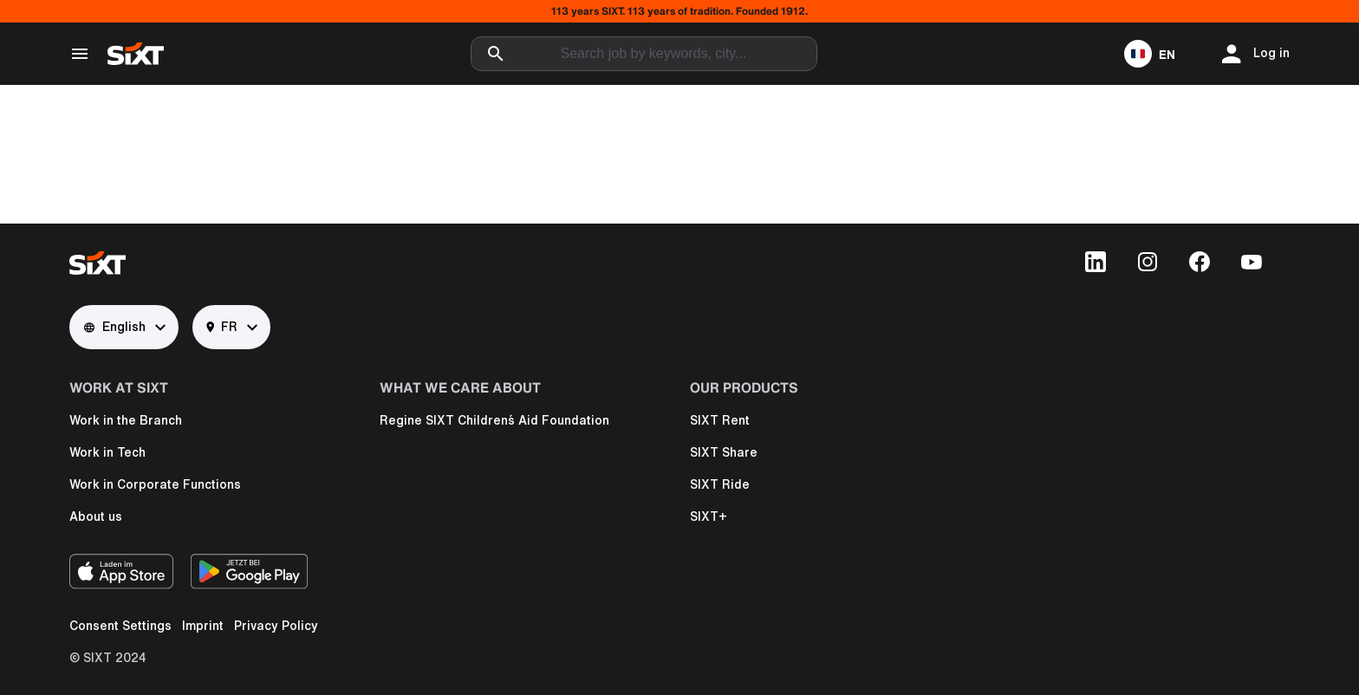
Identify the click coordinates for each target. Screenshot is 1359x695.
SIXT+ (708, 516)
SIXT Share (724, 452)
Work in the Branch (125, 420)
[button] (1149, 54)
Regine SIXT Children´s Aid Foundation (494, 420)
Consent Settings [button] (120, 626)
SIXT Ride (720, 484)
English (114, 327)
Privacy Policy (276, 626)
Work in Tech (107, 452)
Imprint (203, 626)
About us (95, 516)
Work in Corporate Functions (155, 484)
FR (221, 327)
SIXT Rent (720, 420)
